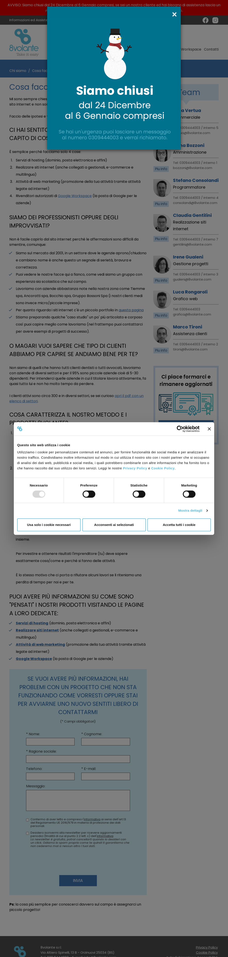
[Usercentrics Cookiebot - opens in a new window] (180, 429)
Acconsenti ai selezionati (114, 525)
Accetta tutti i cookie (179, 525)
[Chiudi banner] (209, 428)
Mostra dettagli (190, 510)
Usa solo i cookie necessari (49, 525)
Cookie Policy (163, 468)
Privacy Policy (135, 468)
